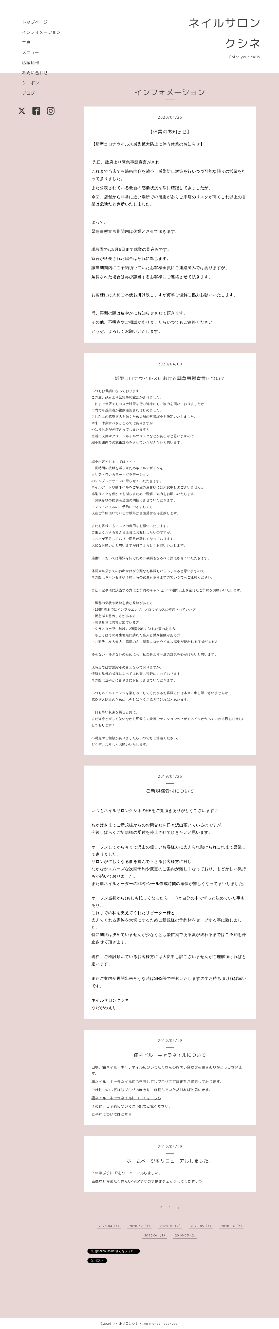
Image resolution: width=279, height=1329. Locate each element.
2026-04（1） (110, 1226)
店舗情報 (30, 62)
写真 (26, 42)
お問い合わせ (35, 73)
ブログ (28, 93)
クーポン (30, 83)
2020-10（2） (171, 1226)
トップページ (35, 22)
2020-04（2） (232, 1226)
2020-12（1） (140, 1226)
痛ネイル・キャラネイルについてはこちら (126, 1097)
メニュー (30, 52)
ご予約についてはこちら (111, 1114)
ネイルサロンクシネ (127, 1323)
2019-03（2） (186, 1235)
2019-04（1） (155, 1235)
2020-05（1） (202, 1226)
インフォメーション (41, 32)
